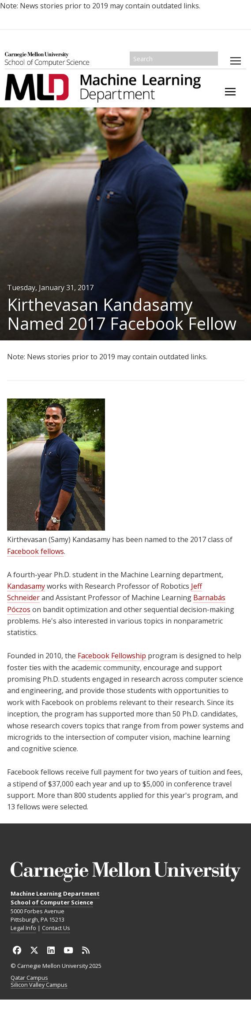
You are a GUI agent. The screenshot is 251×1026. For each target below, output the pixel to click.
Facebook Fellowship (112, 656)
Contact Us (56, 928)
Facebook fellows (35, 551)
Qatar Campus (29, 978)
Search (212, 59)
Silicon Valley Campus (39, 985)
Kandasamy (26, 586)
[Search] (174, 59)
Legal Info (23, 928)
